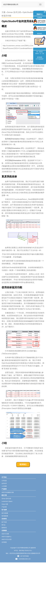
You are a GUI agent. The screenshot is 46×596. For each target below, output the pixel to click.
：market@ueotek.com (24, 559)
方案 (3, 12)
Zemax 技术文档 (14, 12)
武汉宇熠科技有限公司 (10, 4)
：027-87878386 (23, 556)
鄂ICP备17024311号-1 (25, 550)
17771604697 (39, 59)
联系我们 (23, 464)
